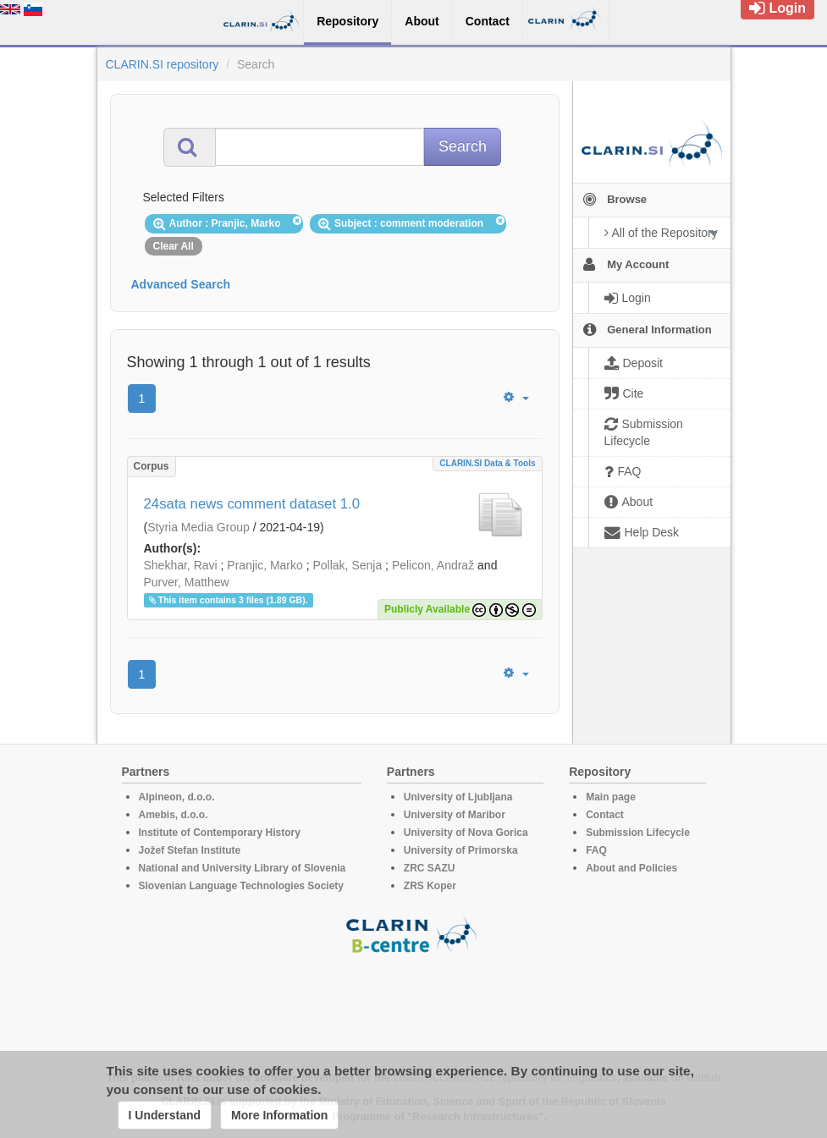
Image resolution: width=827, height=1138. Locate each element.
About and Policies (631, 868)
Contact (605, 815)
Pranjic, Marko (264, 565)
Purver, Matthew (186, 582)
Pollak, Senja (347, 565)
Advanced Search (181, 284)
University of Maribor (454, 815)
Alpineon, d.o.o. (177, 797)
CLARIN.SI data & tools (487, 463)
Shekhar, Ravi (181, 565)
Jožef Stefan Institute (190, 850)
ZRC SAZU (429, 868)
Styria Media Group (198, 527)
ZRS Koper (430, 886)
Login (777, 8)
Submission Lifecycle (638, 832)
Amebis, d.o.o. (173, 815)
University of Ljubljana (458, 797)
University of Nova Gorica (466, 832)
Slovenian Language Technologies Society (242, 886)
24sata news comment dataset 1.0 (252, 504)
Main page (611, 797)
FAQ (596, 850)
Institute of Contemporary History (219, 832)
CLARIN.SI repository (162, 64)
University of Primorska (461, 850)
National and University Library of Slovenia (242, 868)
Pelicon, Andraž (433, 565)
